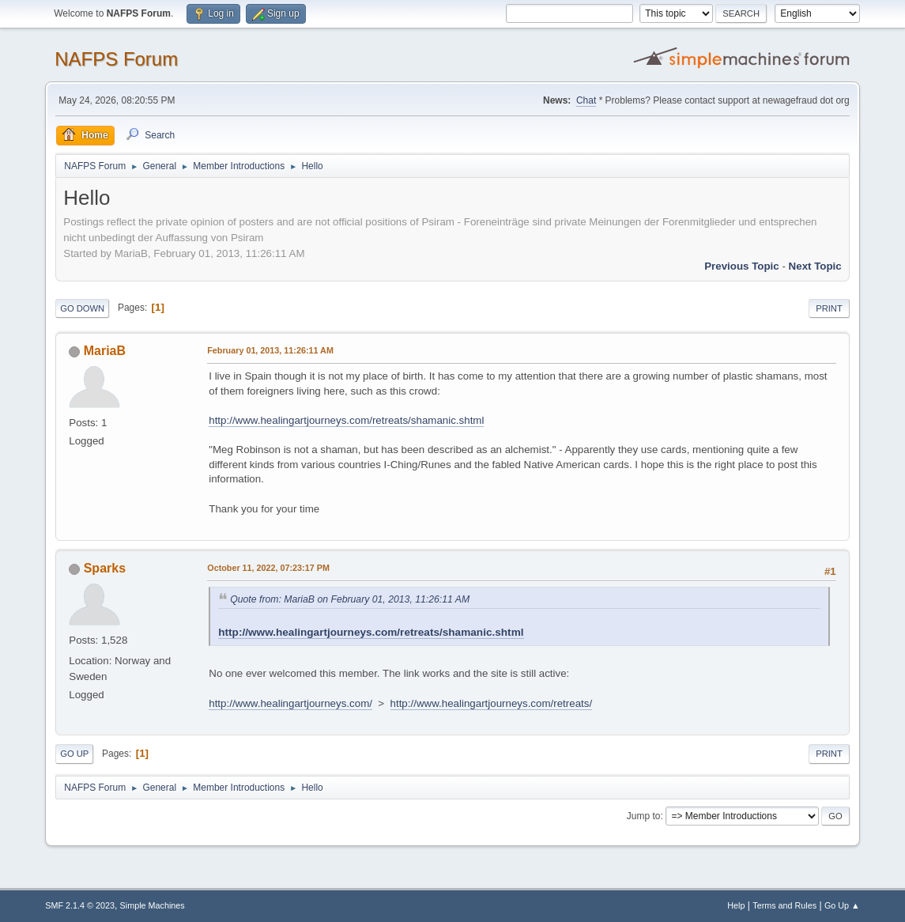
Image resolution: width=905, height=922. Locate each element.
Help (736, 905)
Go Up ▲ (842, 905)
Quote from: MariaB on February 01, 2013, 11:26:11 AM (349, 599)
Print (829, 308)
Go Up (74, 753)
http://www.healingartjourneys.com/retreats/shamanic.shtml (346, 420)
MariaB (105, 350)
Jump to (644, 816)
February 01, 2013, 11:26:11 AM (270, 350)
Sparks (105, 568)
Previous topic (741, 266)
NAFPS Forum (116, 59)
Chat (586, 100)
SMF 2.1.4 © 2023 (80, 905)
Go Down (82, 308)
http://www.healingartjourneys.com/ (290, 703)
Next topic (815, 266)
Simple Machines (152, 905)
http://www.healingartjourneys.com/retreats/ (491, 703)
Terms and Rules (784, 905)
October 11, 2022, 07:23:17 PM (268, 567)
